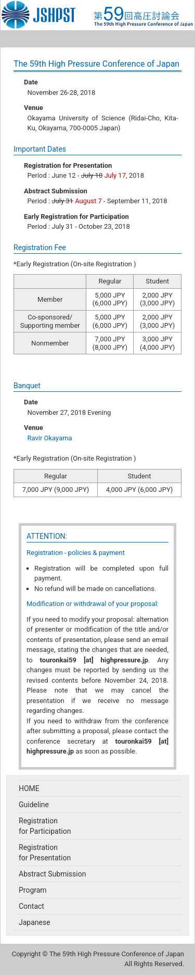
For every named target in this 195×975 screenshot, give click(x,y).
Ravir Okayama (50, 438)
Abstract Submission (52, 874)
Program (33, 890)
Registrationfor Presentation (45, 852)
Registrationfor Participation (45, 826)
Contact (31, 906)
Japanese (34, 922)
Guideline (34, 804)
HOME (29, 788)
